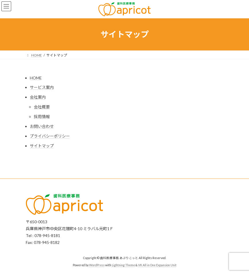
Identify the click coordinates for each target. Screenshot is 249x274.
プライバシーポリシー (50, 136)
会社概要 (42, 106)
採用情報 (42, 116)
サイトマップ (42, 145)
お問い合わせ (42, 126)
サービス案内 (42, 87)
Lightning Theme (123, 265)
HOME (36, 77)
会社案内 (38, 97)
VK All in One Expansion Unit (157, 265)
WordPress (97, 265)
